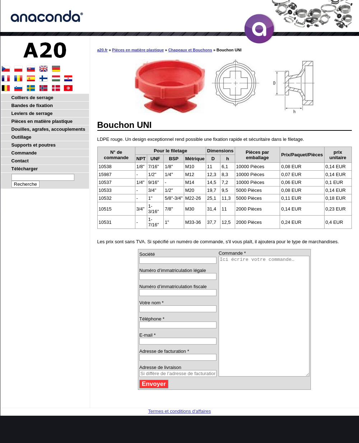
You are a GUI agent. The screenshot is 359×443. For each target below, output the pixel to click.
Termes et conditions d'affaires (179, 435)
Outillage (21, 137)
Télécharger (24, 168)
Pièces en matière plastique (138, 50)
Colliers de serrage (32, 97)
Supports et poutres (33, 145)
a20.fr (102, 50)
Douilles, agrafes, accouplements (48, 129)
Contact (20, 160)
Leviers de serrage (32, 113)
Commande (24, 153)
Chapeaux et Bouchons (190, 50)
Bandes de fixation (32, 105)
